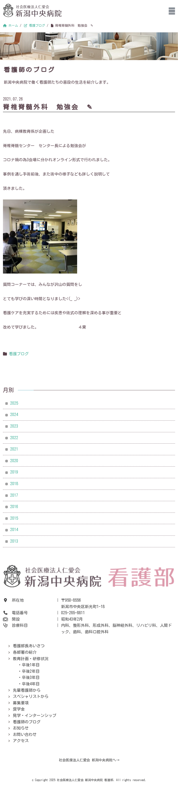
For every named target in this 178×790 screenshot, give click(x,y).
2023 (14, 426)
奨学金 (19, 709)
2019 (14, 472)
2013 (14, 541)
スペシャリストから (30, 696)
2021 (14, 449)
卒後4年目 (31, 684)
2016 (14, 507)
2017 (14, 495)
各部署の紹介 (25, 652)
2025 (14, 403)
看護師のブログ (27, 722)
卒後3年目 (31, 677)
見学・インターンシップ (34, 715)
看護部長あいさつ (28, 646)
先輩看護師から (27, 690)
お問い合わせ (25, 734)
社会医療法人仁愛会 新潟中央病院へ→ (89, 760)
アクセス (21, 741)
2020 (14, 461)
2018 (14, 484)
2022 (14, 438)
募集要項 (21, 703)
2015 (14, 518)
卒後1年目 (31, 665)
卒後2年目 (31, 671)
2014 (14, 530)
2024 (14, 414)
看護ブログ (19, 354)
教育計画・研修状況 (30, 659)
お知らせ (21, 728)
